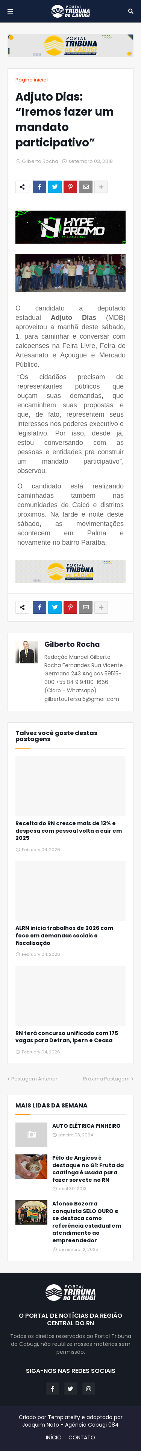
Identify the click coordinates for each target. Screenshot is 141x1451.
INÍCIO (54, 1437)
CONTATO (81, 1437)
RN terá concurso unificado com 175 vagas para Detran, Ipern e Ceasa (66, 1037)
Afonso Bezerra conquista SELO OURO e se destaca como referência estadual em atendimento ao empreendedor (86, 1222)
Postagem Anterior (34, 1078)
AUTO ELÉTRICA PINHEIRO (86, 1126)
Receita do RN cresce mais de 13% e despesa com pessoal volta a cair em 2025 (68, 831)
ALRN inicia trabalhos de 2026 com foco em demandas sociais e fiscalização (64, 935)
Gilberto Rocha (72, 644)
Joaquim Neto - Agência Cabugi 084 (70, 1424)
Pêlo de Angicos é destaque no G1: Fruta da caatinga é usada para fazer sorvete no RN (88, 1169)
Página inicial (31, 79)
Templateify (64, 1417)
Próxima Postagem (106, 1078)
